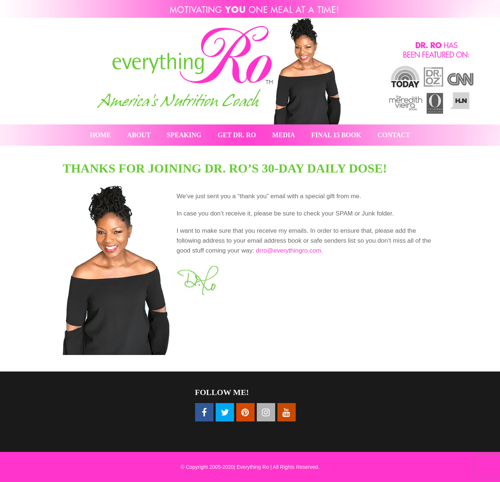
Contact (394, 135)
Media (283, 135)
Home (100, 135)
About (139, 135)
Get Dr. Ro (237, 135)
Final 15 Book (336, 135)
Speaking (184, 135)
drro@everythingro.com (288, 250)
